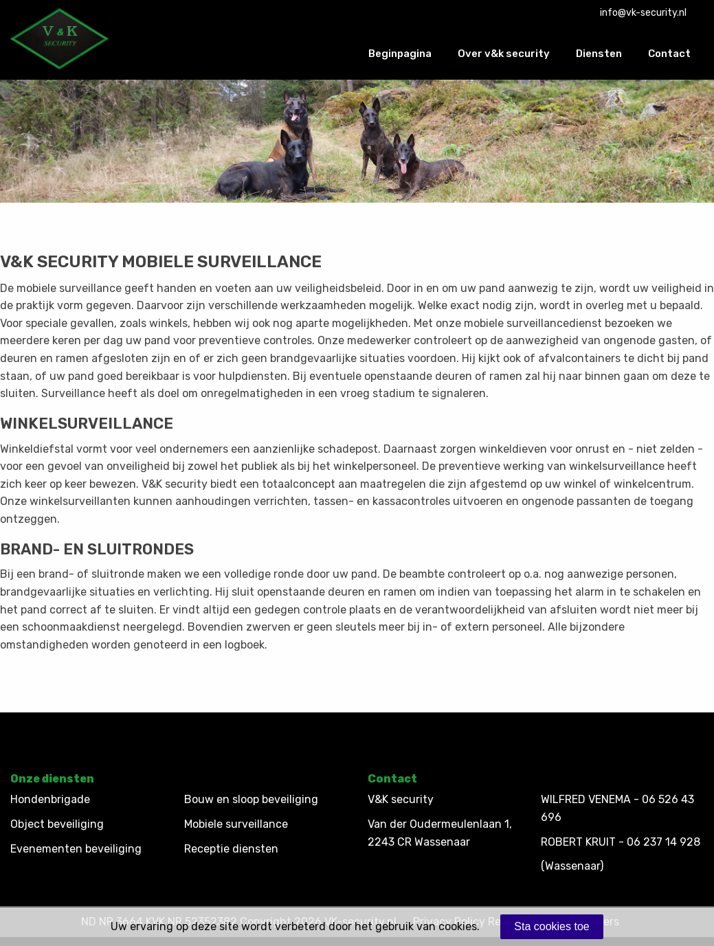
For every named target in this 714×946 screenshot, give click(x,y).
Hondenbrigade (50, 799)
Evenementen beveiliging (76, 848)
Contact (669, 53)
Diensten (599, 53)
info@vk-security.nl (643, 13)
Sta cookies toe (551, 926)
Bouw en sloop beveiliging (251, 799)
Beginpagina (400, 53)
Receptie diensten (231, 848)
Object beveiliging (57, 824)
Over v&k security (504, 53)
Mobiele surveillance (236, 824)
